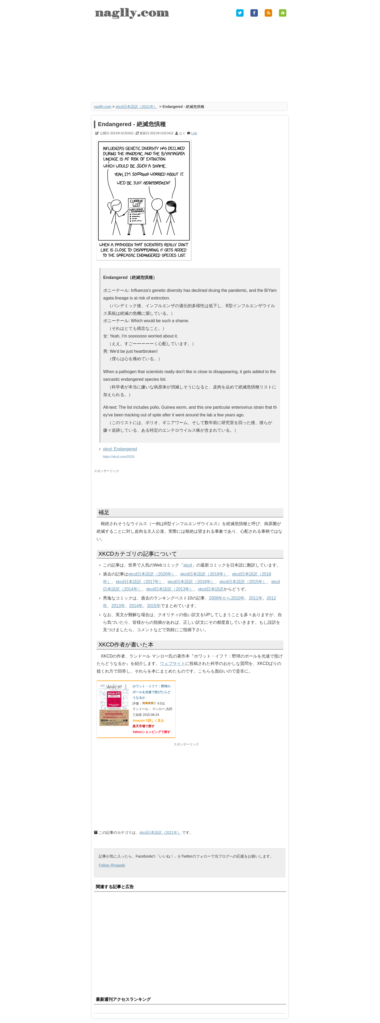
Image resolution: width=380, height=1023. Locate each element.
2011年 (256, 598)
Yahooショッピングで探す (151, 732)
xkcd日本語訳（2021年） (136, 106)
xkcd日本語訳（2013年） (170, 589)
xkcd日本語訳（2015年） (243, 581)
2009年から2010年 (227, 598)
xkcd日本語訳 (211, 589)
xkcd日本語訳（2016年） (191, 581)
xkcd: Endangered (120, 449)
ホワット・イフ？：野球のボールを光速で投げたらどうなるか (151, 692)
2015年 (154, 605)
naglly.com (102, 106)
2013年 (118, 605)
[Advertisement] (190, 61)
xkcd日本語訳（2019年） (204, 574)
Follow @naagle (112, 865)
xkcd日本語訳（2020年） (152, 574)
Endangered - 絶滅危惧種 (132, 124)
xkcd (187, 565)
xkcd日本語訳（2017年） (139, 581)
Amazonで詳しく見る (148, 720)
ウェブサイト (172, 663)
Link (194, 133)
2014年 (136, 605)
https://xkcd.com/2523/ (119, 457)
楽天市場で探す (143, 726)
